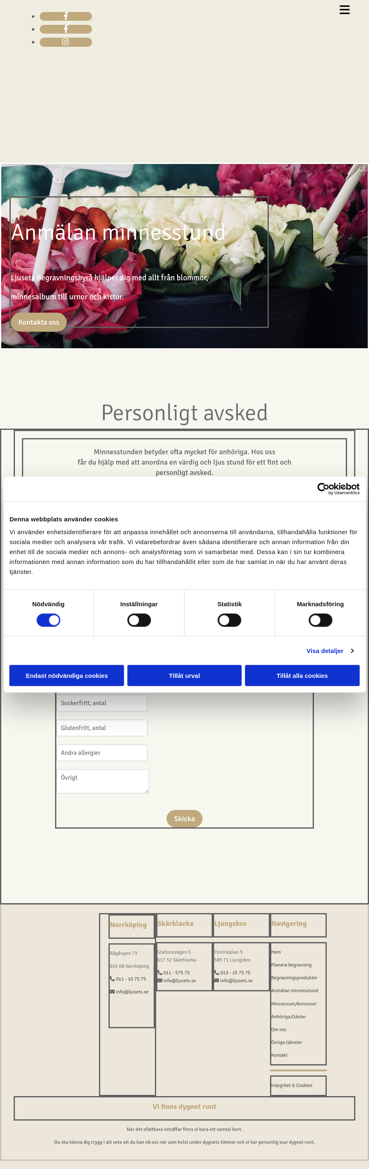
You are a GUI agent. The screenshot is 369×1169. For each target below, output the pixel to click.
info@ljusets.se (132, 992)
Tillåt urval (184, 675)
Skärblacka (175, 923)
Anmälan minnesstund (294, 991)
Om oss (279, 1030)
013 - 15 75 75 (235, 973)
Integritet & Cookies (292, 1085)
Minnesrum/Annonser (294, 1004)
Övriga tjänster (286, 1042)
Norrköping (128, 924)
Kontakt (279, 1055)
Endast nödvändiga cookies (67, 675)
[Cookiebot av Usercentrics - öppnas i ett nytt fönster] (323, 488)
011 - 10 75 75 (131, 979)
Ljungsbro (230, 923)
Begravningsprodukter (294, 978)
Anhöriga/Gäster (288, 1017)
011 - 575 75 (176, 973)
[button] (39, 322)
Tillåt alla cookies (302, 675)
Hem (276, 952)
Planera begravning (291, 965)
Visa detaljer (324, 650)
